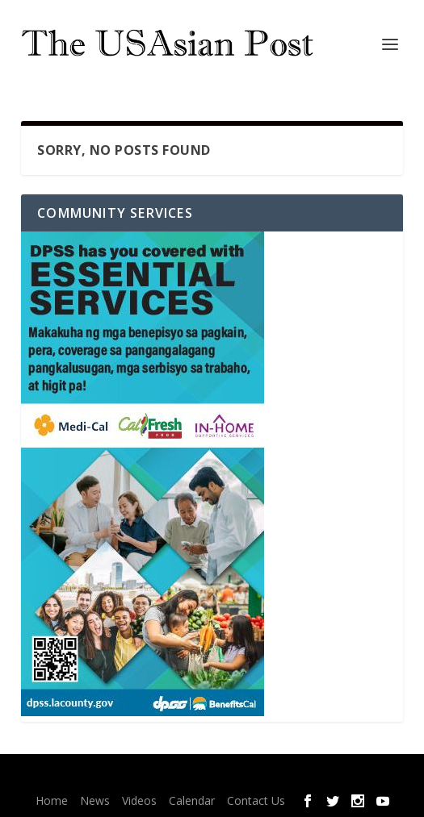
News (95, 800)
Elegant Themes (183, 776)
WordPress (321, 776)
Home (52, 800)
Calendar (192, 800)
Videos (139, 800)
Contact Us (256, 800)
